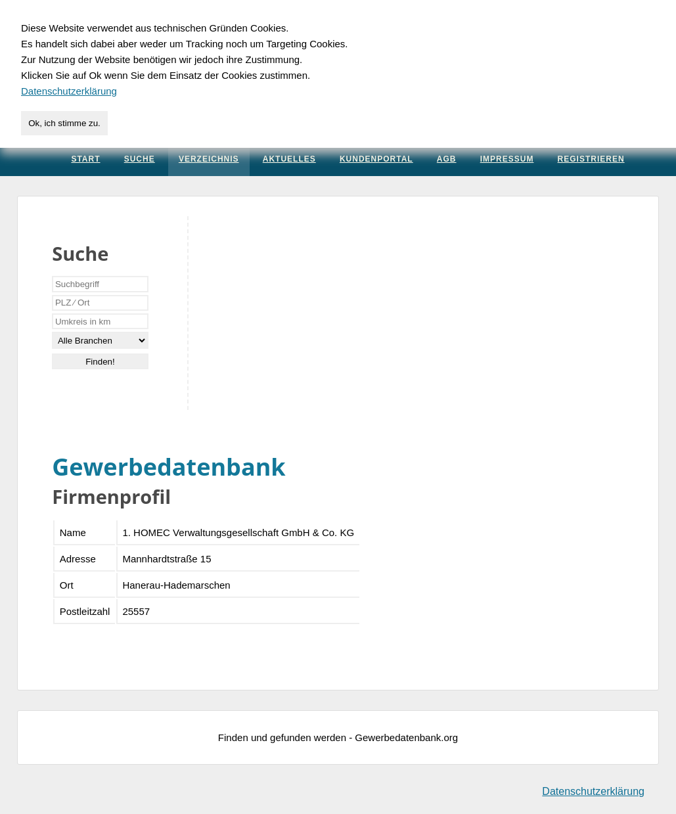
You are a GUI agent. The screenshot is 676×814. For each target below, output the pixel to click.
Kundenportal (376, 159)
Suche (139, 159)
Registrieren (591, 159)
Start (85, 159)
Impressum (507, 159)
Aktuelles (289, 159)
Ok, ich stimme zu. (64, 123)
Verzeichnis (209, 159)
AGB (447, 159)
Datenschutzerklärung (593, 791)
